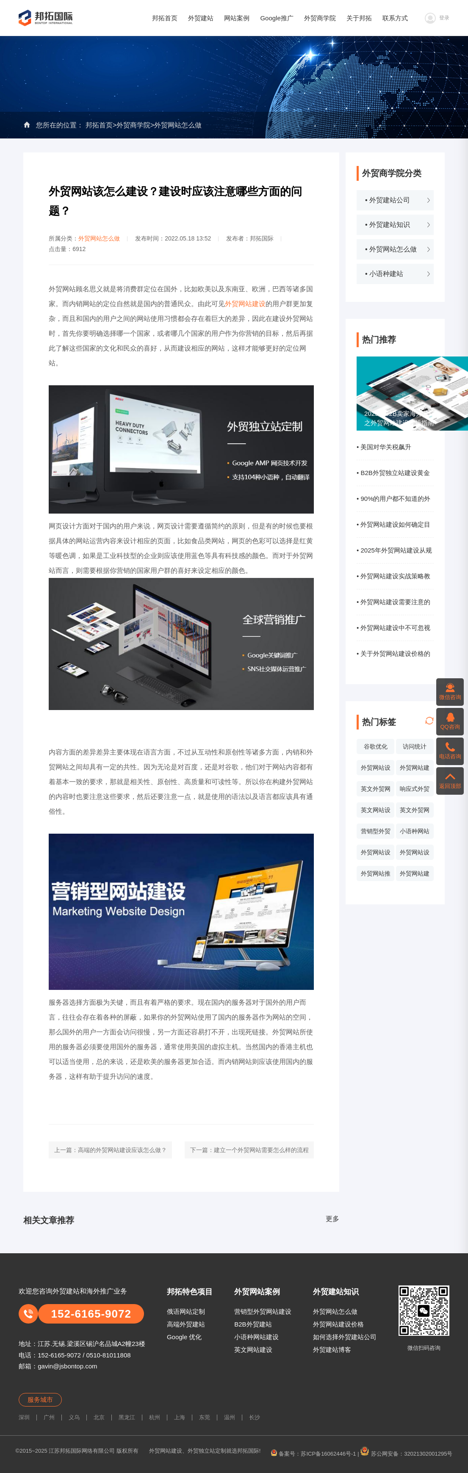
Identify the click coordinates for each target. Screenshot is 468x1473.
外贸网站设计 (375, 769)
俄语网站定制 (186, 1311)
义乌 (74, 1417)
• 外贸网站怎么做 (391, 249)
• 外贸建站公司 (387, 200)
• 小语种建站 (384, 273)
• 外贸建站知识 (387, 224)
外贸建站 (200, 18)
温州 (229, 1417)
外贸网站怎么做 (178, 125)
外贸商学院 (320, 18)
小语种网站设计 (414, 833)
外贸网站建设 (414, 769)
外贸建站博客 (332, 1349)
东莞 (204, 1417)
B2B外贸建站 (252, 1324)
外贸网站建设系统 (414, 875)
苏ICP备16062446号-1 (328, 1454)
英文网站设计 (375, 812)
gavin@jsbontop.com (67, 1366)
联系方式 (395, 18)
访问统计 (414, 746)
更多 (332, 1218)
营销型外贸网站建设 (262, 1311)
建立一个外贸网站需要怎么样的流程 (261, 1150)
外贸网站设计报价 (375, 854)
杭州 (154, 1417)
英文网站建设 (253, 1349)
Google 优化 (184, 1336)
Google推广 (276, 18)
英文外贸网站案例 (375, 790)
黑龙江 (127, 1417)
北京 (99, 1417)
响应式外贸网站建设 (414, 790)
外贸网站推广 (375, 875)
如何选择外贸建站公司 (345, 1336)
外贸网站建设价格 (338, 1324)
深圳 (24, 1417)
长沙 (254, 1417)
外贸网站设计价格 (414, 854)
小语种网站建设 (256, 1336)
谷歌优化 (376, 746)
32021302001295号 (428, 1454)
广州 (49, 1417)
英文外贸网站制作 (414, 812)
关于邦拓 (359, 18)
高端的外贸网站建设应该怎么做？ (122, 1150)
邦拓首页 (164, 18)
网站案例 (236, 18)
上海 (179, 1417)
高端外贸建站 (186, 1324)
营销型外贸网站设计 (375, 833)
